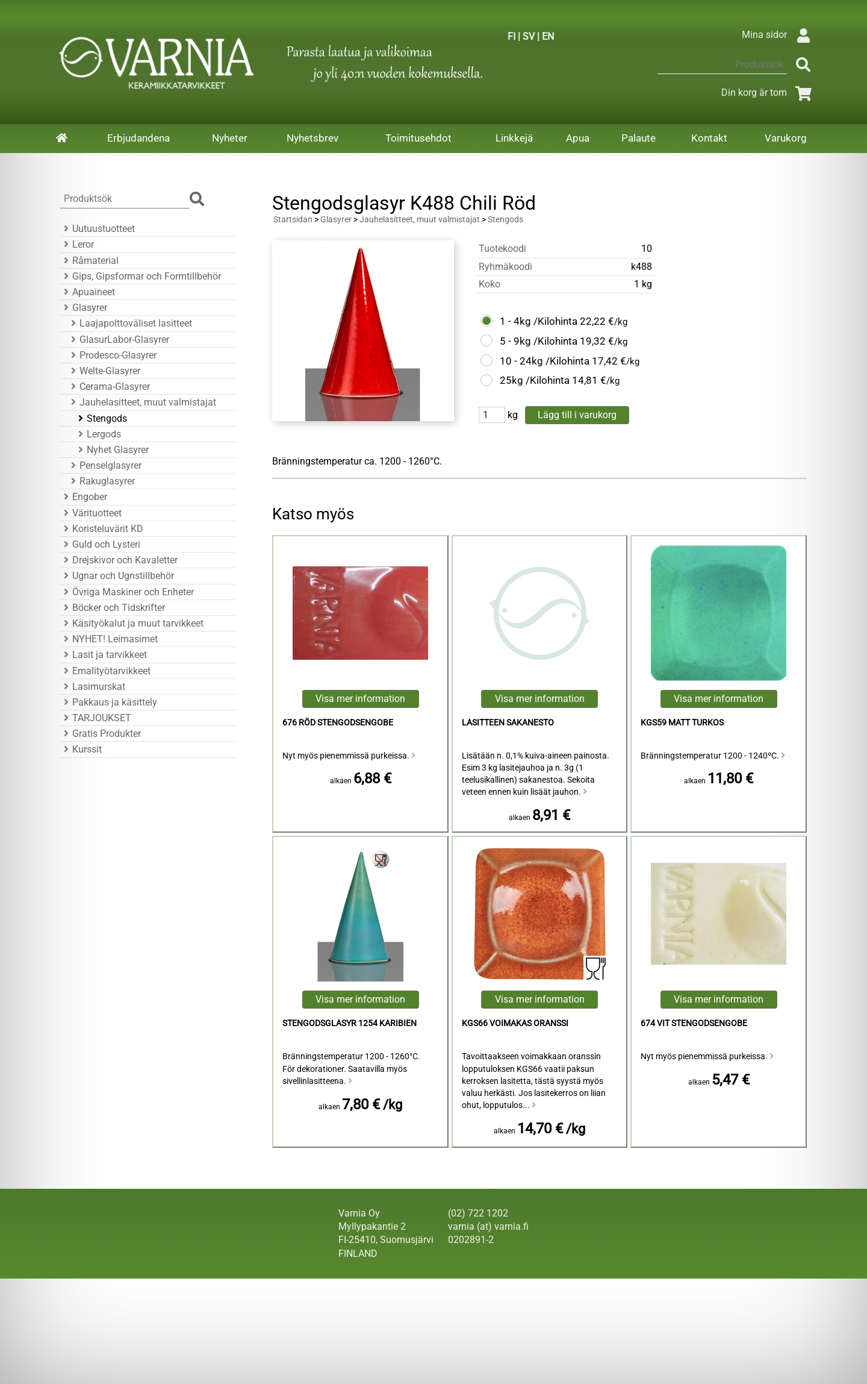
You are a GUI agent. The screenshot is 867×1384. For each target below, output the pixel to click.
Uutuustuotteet (97, 228)
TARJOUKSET (95, 718)
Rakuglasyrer (101, 481)
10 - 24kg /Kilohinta (544, 361)
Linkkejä (514, 138)
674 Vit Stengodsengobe (694, 1023)
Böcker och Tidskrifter (112, 607)
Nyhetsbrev (312, 138)
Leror (77, 244)
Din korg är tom (768, 92)
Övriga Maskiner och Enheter (127, 592)
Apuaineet (87, 292)
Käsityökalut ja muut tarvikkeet (132, 623)
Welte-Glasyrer (103, 371)
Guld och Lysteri (100, 544)
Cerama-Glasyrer (108, 386)
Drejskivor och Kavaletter (119, 560)
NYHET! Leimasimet (109, 639)
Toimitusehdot (418, 138)
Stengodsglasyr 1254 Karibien (349, 1023)
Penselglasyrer (104, 465)
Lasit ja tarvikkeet (103, 654)
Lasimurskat (92, 686)
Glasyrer (83, 307)
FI (511, 36)
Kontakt (709, 138)
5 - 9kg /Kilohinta (538, 341)
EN (548, 36)
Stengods (101, 418)
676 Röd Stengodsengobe (337, 723)
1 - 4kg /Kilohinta (538, 321)
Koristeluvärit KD (101, 528)
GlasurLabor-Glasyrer (118, 339)
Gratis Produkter (100, 733)
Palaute (638, 138)
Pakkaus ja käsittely (108, 702)
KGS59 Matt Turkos (682, 723)
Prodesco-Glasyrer (112, 355)
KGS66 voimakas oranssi (515, 1023)
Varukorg (786, 138)
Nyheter (229, 138)
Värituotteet (91, 513)
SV (529, 36)
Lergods (98, 434)
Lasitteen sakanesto (508, 723)
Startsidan (292, 219)
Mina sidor (779, 34)
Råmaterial (89, 260)
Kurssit (81, 749)
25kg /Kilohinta (535, 380)
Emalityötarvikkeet (105, 671)
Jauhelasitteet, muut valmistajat (141, 402)
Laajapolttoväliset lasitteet (129, 323)
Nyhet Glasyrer (112, 450)
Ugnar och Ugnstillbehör (117, 575)
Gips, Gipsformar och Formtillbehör (140, 276)
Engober (83, 497)
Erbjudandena (138, 138)
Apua (577, 138)
